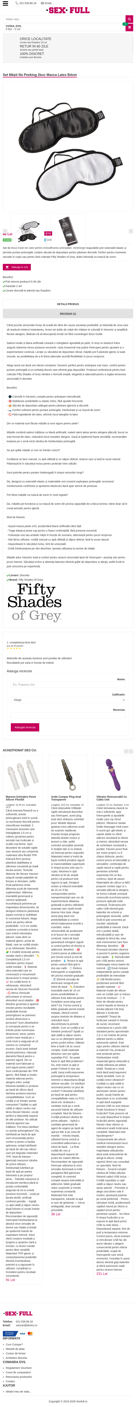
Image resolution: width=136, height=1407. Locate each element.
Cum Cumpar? (14, 1344)
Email (46, 3)
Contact (10, 1381)
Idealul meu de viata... (18, 1391)
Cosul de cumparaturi (18, 1372)
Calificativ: (118, 694)
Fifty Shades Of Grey (30, 579)
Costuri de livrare (16, 1353)
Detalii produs (68, 304)
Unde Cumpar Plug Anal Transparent (66, 798)
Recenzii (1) (68, 313)
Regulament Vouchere (19, 1367)
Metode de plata (15, 1348)
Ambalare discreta (16, 1357)
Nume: (121, 679)
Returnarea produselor (19, 1376)
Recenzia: (119, 709)
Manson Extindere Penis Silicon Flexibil (21, 798)
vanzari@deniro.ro (26, 1325)
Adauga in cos (19, 267)
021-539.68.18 (26, 3)
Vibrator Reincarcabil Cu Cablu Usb (111, 798)
